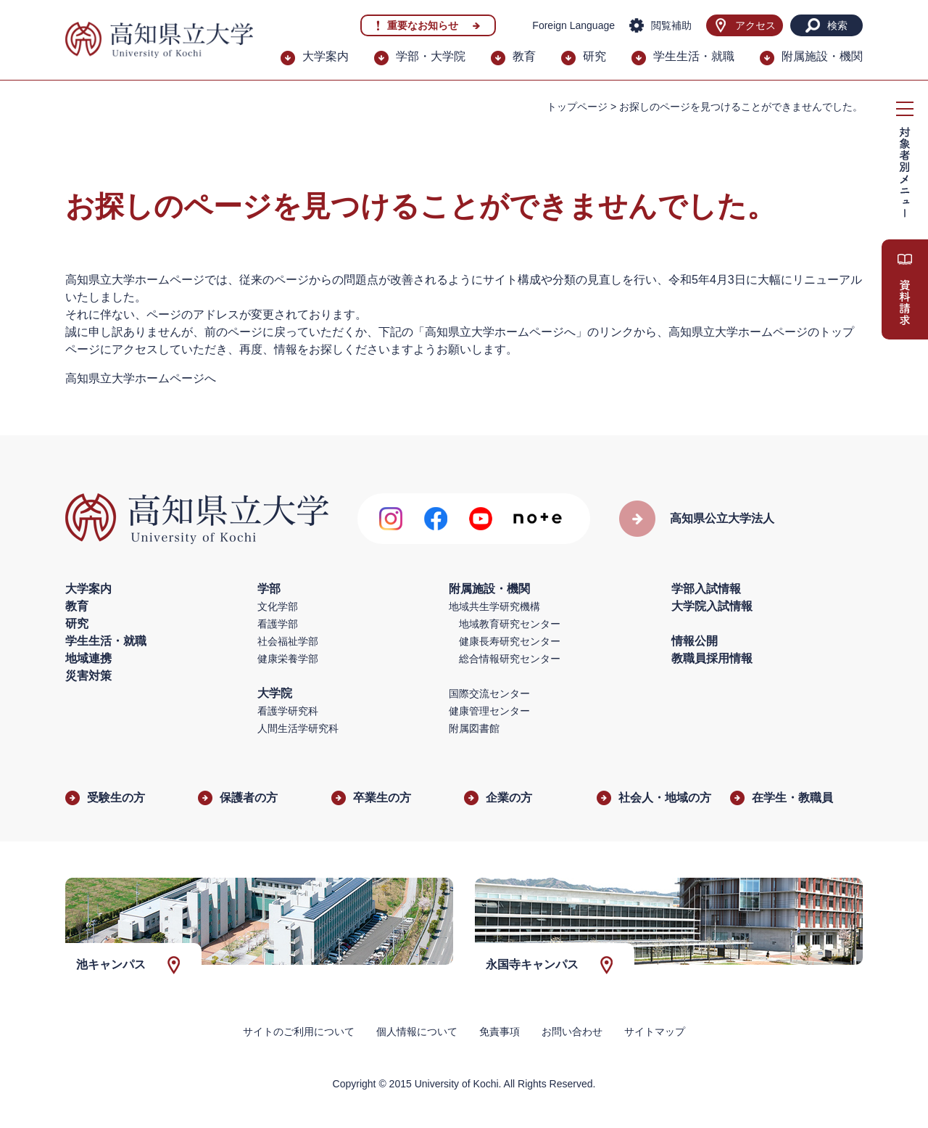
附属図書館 (474, 728)
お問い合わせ (572, 1031)
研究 (594, 56)
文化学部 (277, 606)
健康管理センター (489, 711)
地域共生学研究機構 (494, 606)
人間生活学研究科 (298, 728)
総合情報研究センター (509, 658)
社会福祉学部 (287, 641)
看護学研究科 (287, 711)
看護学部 (277, 624)
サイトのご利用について (299, 1031)
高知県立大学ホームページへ (140, 378)
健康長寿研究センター (509, 641)
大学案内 (325, 56)
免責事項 (499, 1031)
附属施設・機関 (822, 56)
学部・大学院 (430, 56)
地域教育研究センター (509, 624)
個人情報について (416, 1031)
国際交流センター (489, 693)
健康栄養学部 (287, 658)
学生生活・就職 (693, 56)
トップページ (577, 106)
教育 (524, 56)
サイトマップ (654, 1031)
